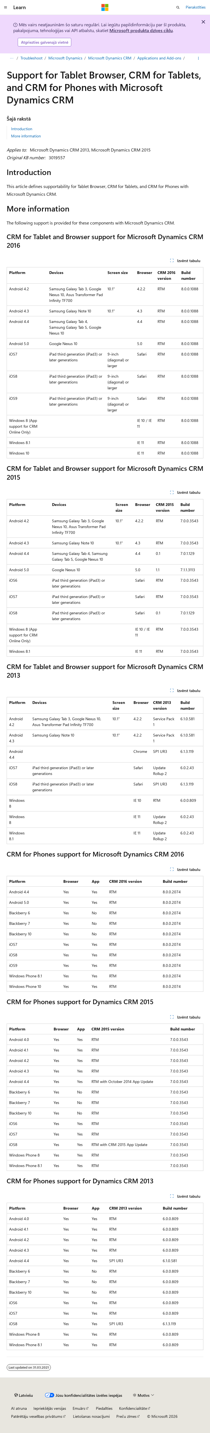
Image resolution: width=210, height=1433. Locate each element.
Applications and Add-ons (159, 58)
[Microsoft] (105, 7)
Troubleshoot (31, 58)
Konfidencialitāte (133, 1408)
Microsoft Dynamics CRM (110, 58)
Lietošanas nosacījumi (91, 1416)
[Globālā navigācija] (5, 7)
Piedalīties (104, 1408)
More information (26, 136)
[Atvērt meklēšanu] (177, 7)
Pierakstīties (196, 7)
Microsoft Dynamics (65, 58)
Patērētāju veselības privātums (36, 1416)
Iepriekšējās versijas (49, 1408)
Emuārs (79, 1408)
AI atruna (19, 1408)
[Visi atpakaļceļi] (11, 58)
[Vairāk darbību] (198, 58)
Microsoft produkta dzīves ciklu (141, 30)
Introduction (21, 128)
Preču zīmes (126, 1416)
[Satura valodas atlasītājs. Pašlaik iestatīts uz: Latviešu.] (23, 1395)
